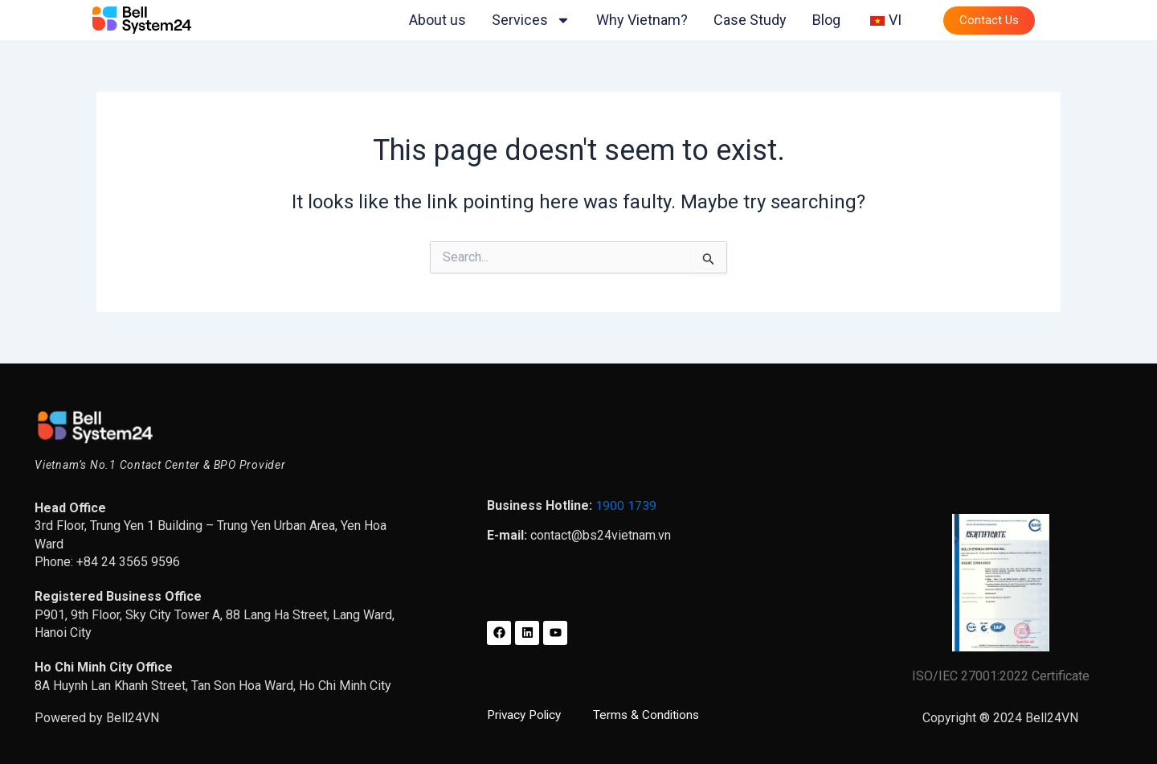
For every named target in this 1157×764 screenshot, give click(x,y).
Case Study (750, 19)
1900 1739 (625, 505)
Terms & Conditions (654, 714)
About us (437, 19)
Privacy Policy (528, 714)
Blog (826, 19)
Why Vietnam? (642, 19)
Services (531, 20)
